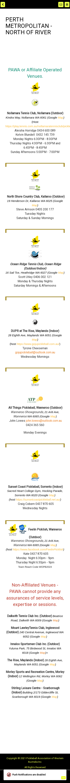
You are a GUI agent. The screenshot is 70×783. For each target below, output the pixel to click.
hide (63, 778)
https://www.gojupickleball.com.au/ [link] (38, 343)
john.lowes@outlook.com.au (44, 420)
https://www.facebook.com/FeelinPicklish (38, 549)
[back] (3, 4)
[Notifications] (60, 4)
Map (60, 117)
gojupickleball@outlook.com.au (35, 352)
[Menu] (67, 4)
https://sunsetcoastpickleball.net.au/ (38, 499)
